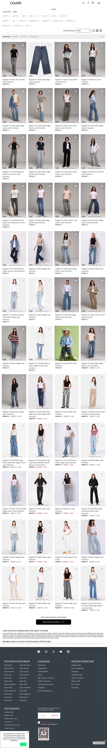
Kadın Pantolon (9, 672)
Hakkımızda (41, 665)
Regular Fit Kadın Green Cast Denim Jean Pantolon (66, 221)
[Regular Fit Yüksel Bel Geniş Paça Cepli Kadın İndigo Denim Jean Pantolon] (14, 440)
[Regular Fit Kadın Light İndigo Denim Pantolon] (93, 105)
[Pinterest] (68, 651)
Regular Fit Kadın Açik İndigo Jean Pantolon (39, 80)
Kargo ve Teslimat (77, 678)
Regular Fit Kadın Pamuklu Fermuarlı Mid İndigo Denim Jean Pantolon (91, 605)
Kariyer (40, 675)
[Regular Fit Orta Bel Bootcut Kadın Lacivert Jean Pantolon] (14, 248)
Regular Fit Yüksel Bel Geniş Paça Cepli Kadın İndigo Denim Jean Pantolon (14, 462)
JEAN (15, 12)
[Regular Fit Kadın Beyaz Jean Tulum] (66, 537)
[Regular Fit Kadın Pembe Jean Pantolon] (14, 583)
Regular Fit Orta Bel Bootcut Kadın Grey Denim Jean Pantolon (13, 174)
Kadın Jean (8, 675)
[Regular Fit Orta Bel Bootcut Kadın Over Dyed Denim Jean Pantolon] (14, 200)
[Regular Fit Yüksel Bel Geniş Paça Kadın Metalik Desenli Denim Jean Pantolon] (40, 440)
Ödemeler (74, 672)
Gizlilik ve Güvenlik (44, 681)
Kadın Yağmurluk (10, 691)
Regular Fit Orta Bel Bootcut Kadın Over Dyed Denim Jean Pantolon (14, 222)
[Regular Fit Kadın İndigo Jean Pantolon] (40, 248)
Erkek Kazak (23, 697)
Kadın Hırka (8, 678)
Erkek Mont (23, 700)
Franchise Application (45, 691)
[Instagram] (46, 651)
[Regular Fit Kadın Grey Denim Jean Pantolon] (14, 59)
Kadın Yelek (8, 688)
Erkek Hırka (23, 681)
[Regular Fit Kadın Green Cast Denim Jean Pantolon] (66, 200)
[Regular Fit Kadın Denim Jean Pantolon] (40, 537)
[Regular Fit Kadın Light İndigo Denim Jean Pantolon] (14, 105)
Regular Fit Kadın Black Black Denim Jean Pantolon (66, 173)
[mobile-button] (99, 3)
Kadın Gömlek (9, 668)
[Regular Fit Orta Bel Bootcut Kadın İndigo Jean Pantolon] (66, 440)
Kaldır (102, 37)
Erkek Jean (23, 678)
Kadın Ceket (8, 681)
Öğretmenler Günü (10, 719)
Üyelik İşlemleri (76, 665)
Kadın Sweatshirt (9, 684)
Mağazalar (41, 688)
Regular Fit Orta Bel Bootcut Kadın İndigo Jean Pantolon (66, 461)
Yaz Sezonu (8, 722)
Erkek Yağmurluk (25, 694)
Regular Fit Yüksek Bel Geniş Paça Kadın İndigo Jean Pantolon (13, 317)
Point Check (75, 684)
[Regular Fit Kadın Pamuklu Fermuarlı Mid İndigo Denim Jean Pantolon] (93, 583)
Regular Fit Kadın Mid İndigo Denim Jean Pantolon (39, 221)
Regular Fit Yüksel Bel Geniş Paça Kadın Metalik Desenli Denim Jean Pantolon (39, 462)
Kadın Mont (8, 697)
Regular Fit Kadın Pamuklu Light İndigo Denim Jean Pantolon (14, 510)
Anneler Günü (9, 712)
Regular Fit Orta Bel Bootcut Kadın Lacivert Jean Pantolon (14, 270)
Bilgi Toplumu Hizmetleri (46, 678)
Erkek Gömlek (24, 668)
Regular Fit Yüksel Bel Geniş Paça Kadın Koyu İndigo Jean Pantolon (40, 414)
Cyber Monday (9, 728)
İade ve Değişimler (77, 668)
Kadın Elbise (8, 665)
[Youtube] (61, 651)
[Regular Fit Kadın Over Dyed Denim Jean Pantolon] (66, 105)
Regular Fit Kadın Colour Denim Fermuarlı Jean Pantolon (93, 413)
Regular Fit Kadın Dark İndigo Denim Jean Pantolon (92, 221)
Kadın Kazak (8, 694)
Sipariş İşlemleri (76, 675)
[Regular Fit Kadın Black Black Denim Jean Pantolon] (66, 151)
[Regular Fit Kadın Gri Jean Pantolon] (93, 59)
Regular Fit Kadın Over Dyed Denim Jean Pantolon (66, 127)
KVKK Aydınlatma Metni (45, 684)
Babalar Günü (8, 715)
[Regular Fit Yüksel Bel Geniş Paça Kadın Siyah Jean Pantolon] (93, 488)
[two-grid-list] (93, 30)
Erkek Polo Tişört (25, 665)
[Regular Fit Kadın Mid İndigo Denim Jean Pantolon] (40, 200)
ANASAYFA (7, 12)
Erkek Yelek (23, 691)
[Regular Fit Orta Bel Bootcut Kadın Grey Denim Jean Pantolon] (14, 151)
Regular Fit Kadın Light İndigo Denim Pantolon (92, 127)
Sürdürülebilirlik (43, 672)
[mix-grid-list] (101, 30)
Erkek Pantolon (24, 675)
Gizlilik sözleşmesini (47, 722)
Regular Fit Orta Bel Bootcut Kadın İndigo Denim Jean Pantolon (39, 365)
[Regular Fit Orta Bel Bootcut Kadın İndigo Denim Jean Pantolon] (40, 343)
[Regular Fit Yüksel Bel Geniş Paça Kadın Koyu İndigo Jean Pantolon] (40, 391)
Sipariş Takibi (75, 681)
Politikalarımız (42, 668)
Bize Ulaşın (74, 688)
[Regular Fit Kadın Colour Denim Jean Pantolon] (93, 294)
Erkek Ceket (23, 684)
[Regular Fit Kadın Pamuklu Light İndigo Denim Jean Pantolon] (14, 488)
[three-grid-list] (97, 30)
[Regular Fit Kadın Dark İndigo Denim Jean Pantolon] (93, 200)
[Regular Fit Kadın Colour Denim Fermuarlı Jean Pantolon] (93, 391)
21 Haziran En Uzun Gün (12, 725)
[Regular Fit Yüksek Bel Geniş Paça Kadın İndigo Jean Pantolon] (14, 294)
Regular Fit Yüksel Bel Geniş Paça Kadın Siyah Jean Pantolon (91, 511)
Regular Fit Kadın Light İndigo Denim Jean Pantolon (13, 127)
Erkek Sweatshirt (25, 688)
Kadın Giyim (8, 700)
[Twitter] (53, 651)
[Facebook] (39, 651)
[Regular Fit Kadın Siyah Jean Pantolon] (66, 343)
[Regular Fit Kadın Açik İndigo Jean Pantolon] (40, 59)
